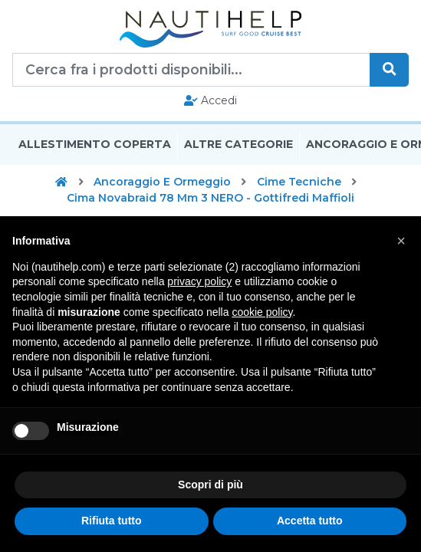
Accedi (210, 100)
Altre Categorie (238, 144)
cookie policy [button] (262, 312)
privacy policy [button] (199, 281)
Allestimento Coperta (94, 144)
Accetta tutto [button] (310, 520)
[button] (401, 240)
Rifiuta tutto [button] (111, 520)
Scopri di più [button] (210, 484)
